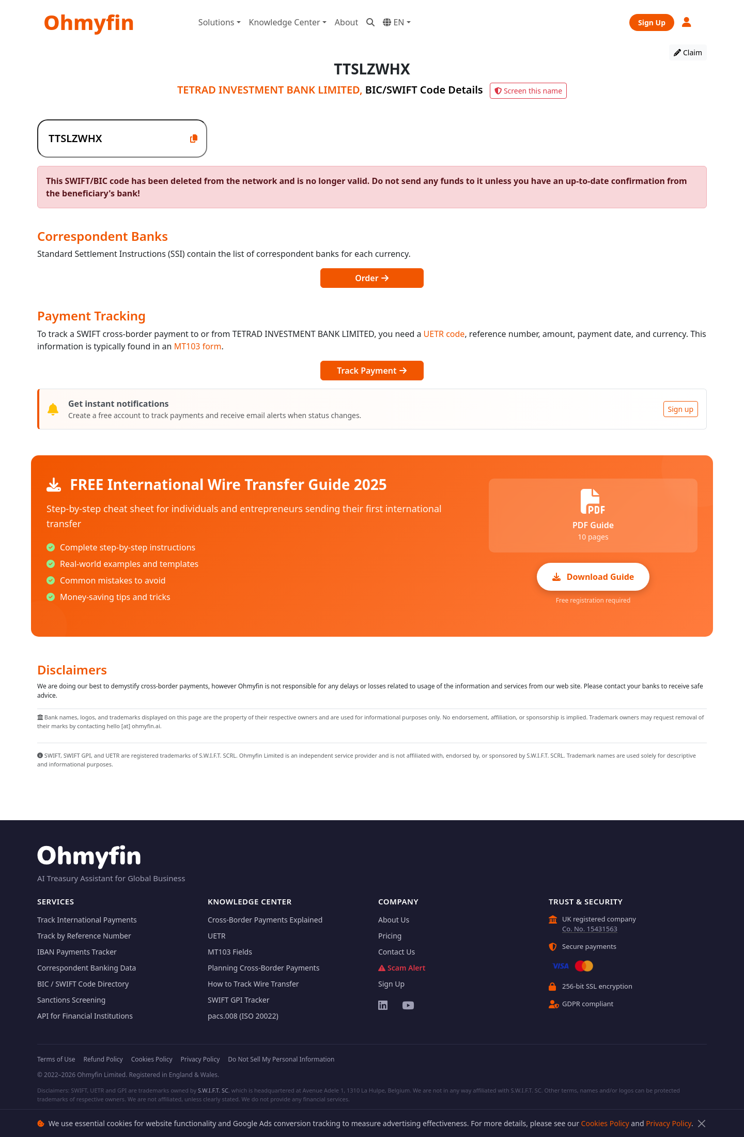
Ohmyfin (88, 22)
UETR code (444, 334)
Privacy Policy (668, 1123)
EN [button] (393, 22)
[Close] (701, 1123)
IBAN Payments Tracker (77, 952)
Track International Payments (87, 920)
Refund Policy (102, 1059)
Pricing (389, 936)
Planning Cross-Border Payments (263, 968)
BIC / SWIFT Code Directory (83, 984)
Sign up (680, 409)
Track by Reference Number (84, 936)
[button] (687, 22)
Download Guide (593, 576)
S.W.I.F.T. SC (213, 1090)
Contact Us (396, 952)
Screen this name (528, 91)
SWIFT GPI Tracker (239, 1000)
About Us (393, 920)
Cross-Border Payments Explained (265, 920)
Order (372, 278)
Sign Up (651, 22)
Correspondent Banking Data (86, 968)
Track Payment (372, 370)
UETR (217, 936)
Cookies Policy (605, 1123)
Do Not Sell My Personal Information (281, 1059)
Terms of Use (56, 1059)
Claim (688, 52)
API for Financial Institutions (85, 1016)
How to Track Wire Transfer (253, 984)
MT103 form (198, 346)
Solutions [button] (216, 22)
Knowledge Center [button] (284, 22)
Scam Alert (401, 968)
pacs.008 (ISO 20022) (243, 1016)
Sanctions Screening (71, 1000)
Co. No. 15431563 (589, 928)
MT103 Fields (230, 952)
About (346, 22)
